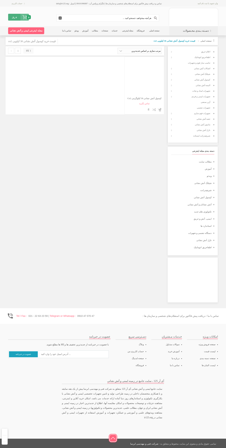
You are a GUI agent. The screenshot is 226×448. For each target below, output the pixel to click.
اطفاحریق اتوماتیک (202, 247)
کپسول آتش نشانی (203, 197)
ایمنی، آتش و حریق (203, 219)
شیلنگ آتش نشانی (203, 183)
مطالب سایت (205, 161)
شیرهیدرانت (206, 190)
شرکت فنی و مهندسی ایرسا (144, 444)
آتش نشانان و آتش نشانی (200, 204)
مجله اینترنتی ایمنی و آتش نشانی (26, 30)
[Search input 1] (107, 18)
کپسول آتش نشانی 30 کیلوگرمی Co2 (144, 98)
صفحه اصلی (206, 41)
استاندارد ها (206, 226)
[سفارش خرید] (140, 51)
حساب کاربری (17, 3)
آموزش (208, 169)
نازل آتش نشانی (204, 240)
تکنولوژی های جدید (203, 211)
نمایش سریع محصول (148, 110)
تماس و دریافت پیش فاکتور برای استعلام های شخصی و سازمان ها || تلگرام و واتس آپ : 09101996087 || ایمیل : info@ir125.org (109, 3)
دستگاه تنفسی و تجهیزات (200, 233)
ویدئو (209, 176)
